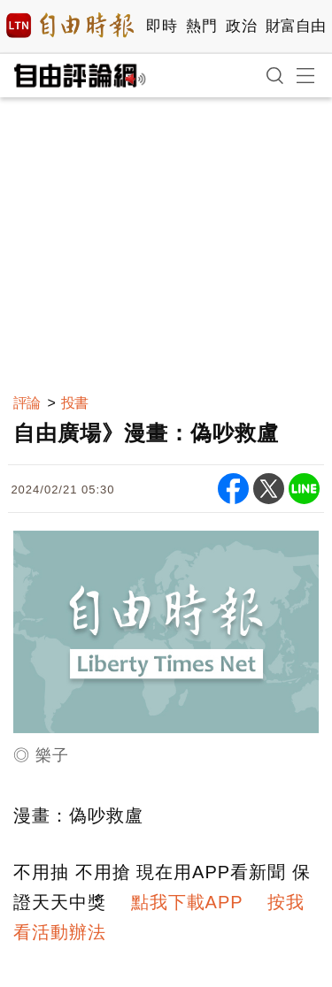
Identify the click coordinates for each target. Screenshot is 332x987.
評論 (26, 402)
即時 (161, 26)
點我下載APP (187, 902)
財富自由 (295, 26)
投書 (74, 402)
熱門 (201, 26)
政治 (241, 26)
